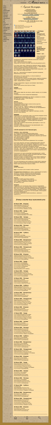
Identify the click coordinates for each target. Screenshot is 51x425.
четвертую (27, 268)
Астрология (5, 13)
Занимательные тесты (7, 34)
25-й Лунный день (25, 229)
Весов (24, 322)
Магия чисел (36, 2)
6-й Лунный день (25, 304)
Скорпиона (31, 333)
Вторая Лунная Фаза (18, 328)
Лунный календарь (6, 10)
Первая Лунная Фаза (18, 272)
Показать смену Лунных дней (19, 25)
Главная (4, 6)
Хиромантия (5, 15)
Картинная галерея (6, 33)
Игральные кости (6, 28)
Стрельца (33, 352)
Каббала (4, 36)
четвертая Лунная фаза (21, 214)
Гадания (4, 9)
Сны (15, 91)
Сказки (4, 31)
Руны (4, 19)
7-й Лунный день (25, 310)
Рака (32, 274)
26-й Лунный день (25, 237)
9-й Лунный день (25, 325)
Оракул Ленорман (6, 18)
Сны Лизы (4, 41)
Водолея (38, 36)
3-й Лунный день (25, 281)
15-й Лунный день (25, 368)
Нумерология (5, 12)
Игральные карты (6, 27)
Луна (4, 21)
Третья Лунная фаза (18, 374)
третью (30, 214)
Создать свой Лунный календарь (31, 11)
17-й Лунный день (25, 382)
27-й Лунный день (25, 244)
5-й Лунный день (25, 296)
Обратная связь (6, 39)
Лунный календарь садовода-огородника (30, 10)
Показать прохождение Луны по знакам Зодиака (22, 27)
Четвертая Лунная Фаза (18, 218)
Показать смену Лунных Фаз (19, 28)
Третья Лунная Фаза (40, 37)
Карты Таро (5, 16)
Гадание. (16, 87)
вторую (26, 374)
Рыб (31, 208)
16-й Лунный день (25, 375)
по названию (31, 14)
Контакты (5, 37)
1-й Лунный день (25, 266)
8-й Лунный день (25, 319)
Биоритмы (5, 30)
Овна (24, 226)
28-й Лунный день (25, 250)
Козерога (32, 367)
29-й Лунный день (25, 259)
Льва (30, 289)
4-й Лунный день (25, 290)
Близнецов (32, 257)
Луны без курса (39, 43)
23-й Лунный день (25, 213)
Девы (30, 303)
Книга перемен (5, 24)
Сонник (4, 22)
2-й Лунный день (25, 275)
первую (29, 314)
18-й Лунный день (25, 396)
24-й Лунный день (25, 219)
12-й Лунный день (25, 346)
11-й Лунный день (25, 339)
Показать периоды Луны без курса (20, 26)
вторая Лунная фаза (21, 314)
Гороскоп (4, 7)
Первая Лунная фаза (18, 268)
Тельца (30, 243)
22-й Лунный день (25, 206)
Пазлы (4, 25)
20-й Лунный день (25, 410)
